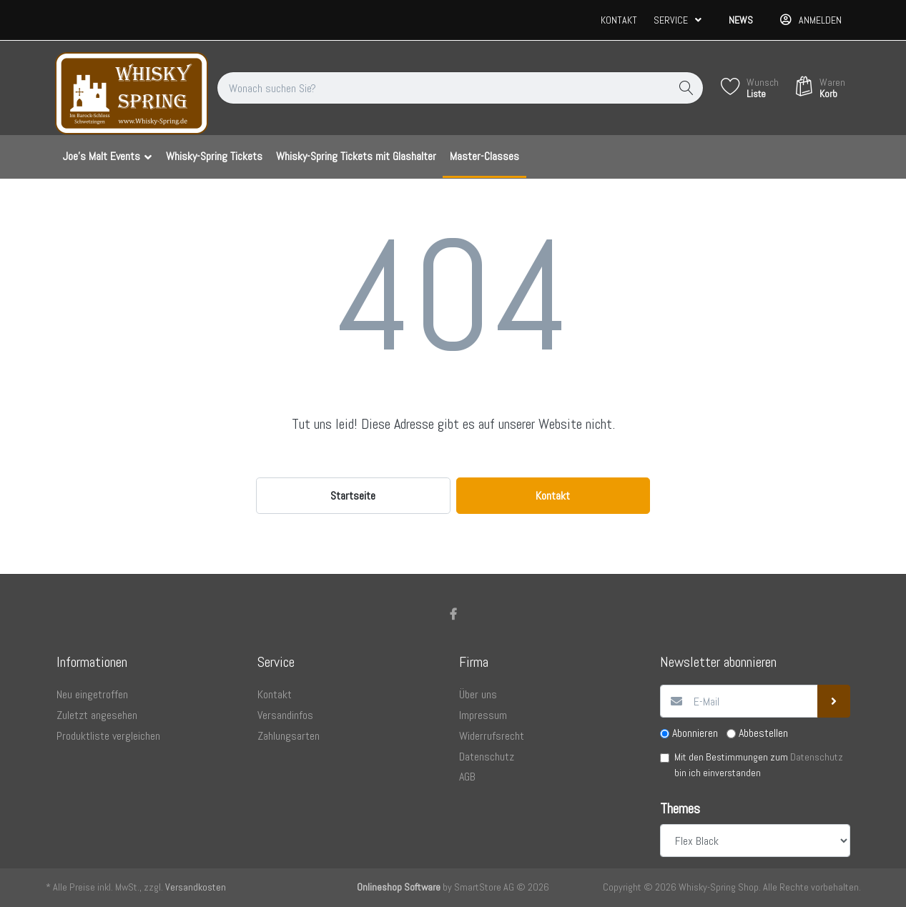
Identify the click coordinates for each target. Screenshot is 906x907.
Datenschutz (816, 756)
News (741, 20)
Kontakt (619, 20)
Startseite (352, 495)
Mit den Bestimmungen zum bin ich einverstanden (758, 764)
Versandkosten (195, 887)
